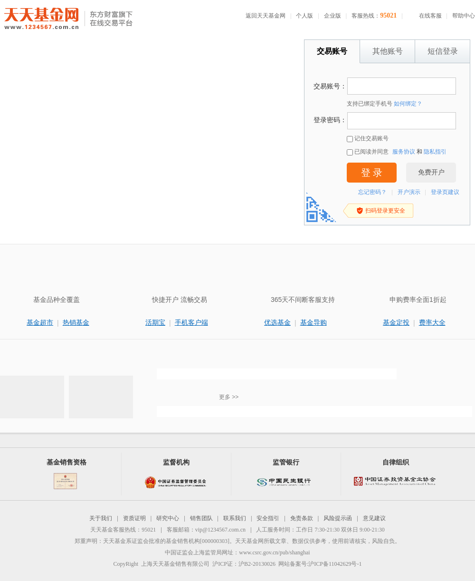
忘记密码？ (372, 192)
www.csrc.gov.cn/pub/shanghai (274, 552)
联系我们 (234, 518)
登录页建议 (445, 192)
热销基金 (76, 322)
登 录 (371, 172)
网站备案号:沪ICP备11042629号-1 (320, 564)
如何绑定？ (408, 103)
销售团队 (201, 518)
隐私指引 (435, 151)
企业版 (332, 15)
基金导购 (313, 322)
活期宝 (155, 322)
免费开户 (431, 172)
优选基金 (277, 322)
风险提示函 (337, 518)
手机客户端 (191, 322)
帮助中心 (463, 15)
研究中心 (167, 518)
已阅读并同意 (368, 151)
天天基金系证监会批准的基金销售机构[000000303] (166, 541)
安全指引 (267, 518)
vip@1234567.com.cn (220, 529)
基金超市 (40, 322)
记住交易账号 (368, 138)
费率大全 (432, 322)
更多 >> (228, 397)
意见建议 (374, 518)
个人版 (304, 15)
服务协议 (403, 151)
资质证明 (134, 518)
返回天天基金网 (265, 15)
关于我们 (100, 518)
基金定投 (396, 322)
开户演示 (409, 192)
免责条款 (301, 518)
